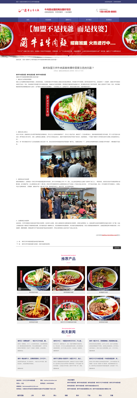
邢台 (100, 395)
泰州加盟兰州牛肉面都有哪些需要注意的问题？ (44, 59)
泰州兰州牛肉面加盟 (114, 382)
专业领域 (48, 19)
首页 (28, 19)
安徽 (112, 395)
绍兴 (44, 395)
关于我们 (89, 19)
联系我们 (109, 19)
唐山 (55, 395)
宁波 (89, 395)
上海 (32, 395)
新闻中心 (68, 19)
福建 (66, 395)
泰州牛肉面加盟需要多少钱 (84, 389)
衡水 (78, 395)
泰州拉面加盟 (31, 74)
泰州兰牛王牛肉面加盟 (102, 382)
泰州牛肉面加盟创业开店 (92, 385)
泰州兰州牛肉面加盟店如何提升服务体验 (33, 241)
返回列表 (117, 247)
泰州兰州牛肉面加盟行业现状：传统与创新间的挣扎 (36, 244)
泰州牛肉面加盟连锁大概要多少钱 (102, 389)
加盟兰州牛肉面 (20, 77)
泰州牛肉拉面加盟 (82, 382)
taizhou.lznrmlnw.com (64, 70)
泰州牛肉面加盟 (21, 74)
